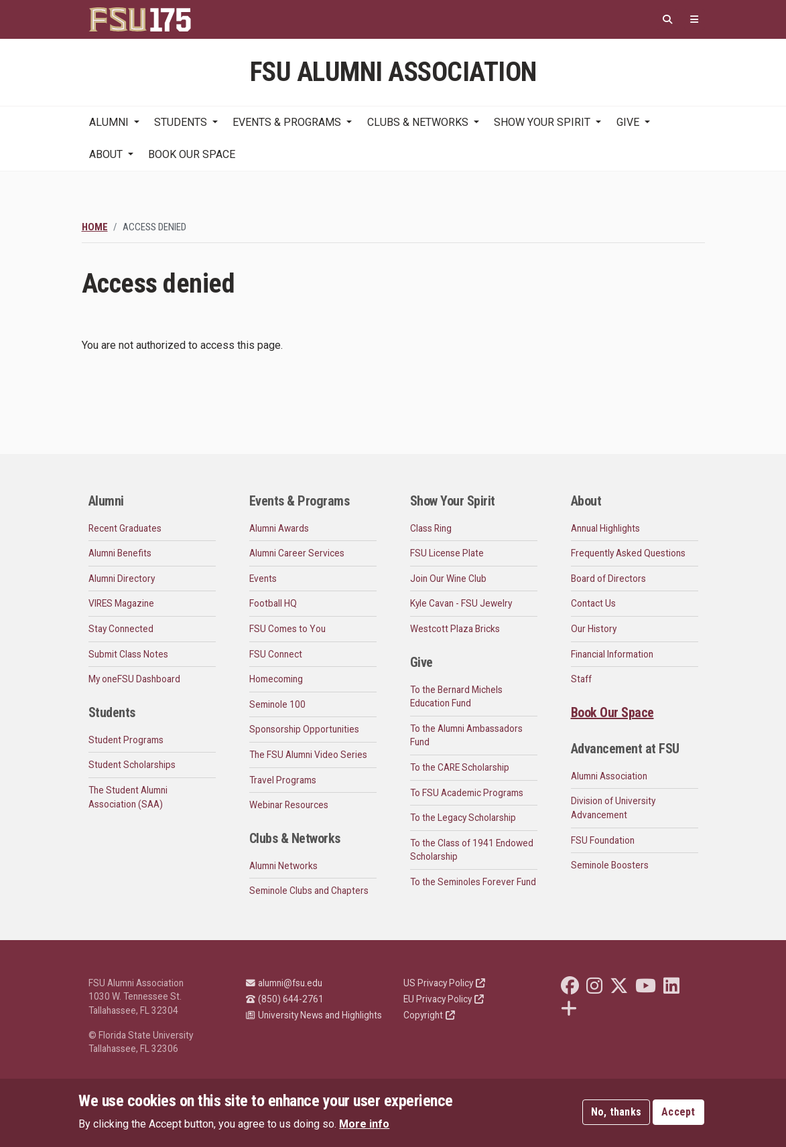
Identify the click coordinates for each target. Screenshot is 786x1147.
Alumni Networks (283, 865)
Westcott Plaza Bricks (455, 628)
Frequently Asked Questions (628, 553)
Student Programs (125, 740)
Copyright (429, 1015)
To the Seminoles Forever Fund (473, 881)
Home (95, 227)
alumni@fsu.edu (284, 983)
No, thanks (616, 1113)
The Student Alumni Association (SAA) (128, 797)
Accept (678, 1113)
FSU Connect (275, 654)
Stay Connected (120, 628)
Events (263, 578)
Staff (581, 679)
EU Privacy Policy (443, 999)
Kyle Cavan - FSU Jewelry (461, 603)
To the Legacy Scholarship (463, 817)
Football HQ (273, 603)
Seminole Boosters (610, 865)
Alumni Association (609, 776)
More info (364, 1125)
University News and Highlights (314, 1015)
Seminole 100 (277, 704)
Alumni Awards (279, 528)
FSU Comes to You (287, 628)
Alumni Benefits (119, 553)
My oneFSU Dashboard (134, 679)
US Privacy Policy (444, 983)
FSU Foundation (603, 840)
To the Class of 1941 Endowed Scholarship (471, 850)
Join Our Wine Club (448, 578)
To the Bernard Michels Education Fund (456, 696)
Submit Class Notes (128, 654)
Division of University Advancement (613, 807)
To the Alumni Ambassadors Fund (466, 735)
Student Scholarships (132, 764)
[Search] (667, 19)
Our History (593, 628)
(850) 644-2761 (285, 999)
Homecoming (276, 679)
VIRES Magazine (121, 603)
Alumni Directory (121, 578)
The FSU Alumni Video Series (308, 754)
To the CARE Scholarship (459, 767)
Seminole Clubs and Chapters (309, 890)
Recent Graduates (124, 528)
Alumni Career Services (296, 553)
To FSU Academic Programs (466, 792)
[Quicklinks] (694, 19)
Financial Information (612, 654)
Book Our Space (191, 154)
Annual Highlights (605, 528)
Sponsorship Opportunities (304, 729)
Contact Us (593, 603)
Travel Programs (282, 780)
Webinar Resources (288, 804)
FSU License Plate (447, 553)
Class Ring (431, 528)
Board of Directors (608, 578)
